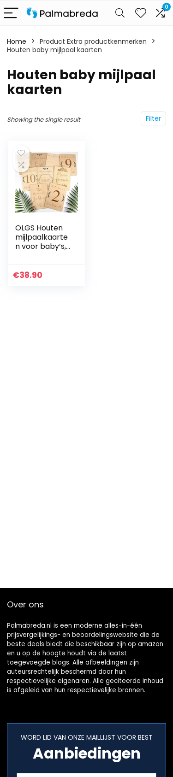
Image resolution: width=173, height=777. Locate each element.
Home (16, 41)
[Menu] (11, 13)
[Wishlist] (140, 12)
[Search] (120, 13)
